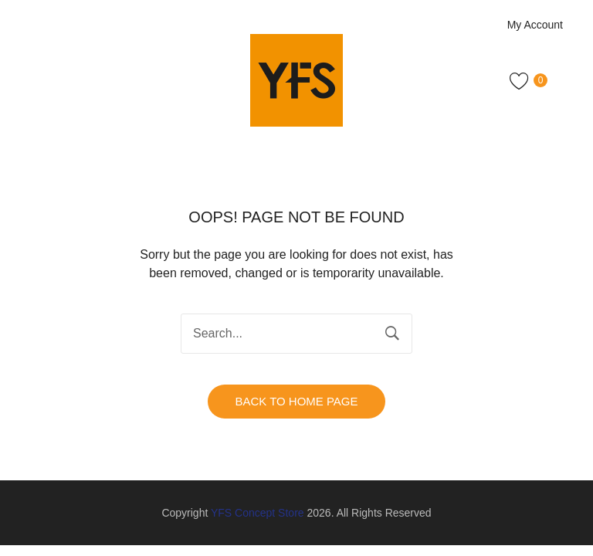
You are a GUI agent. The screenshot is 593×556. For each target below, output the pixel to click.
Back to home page (296, 401)
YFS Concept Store (257, 513)
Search (392, 333)
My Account (535, 25)
